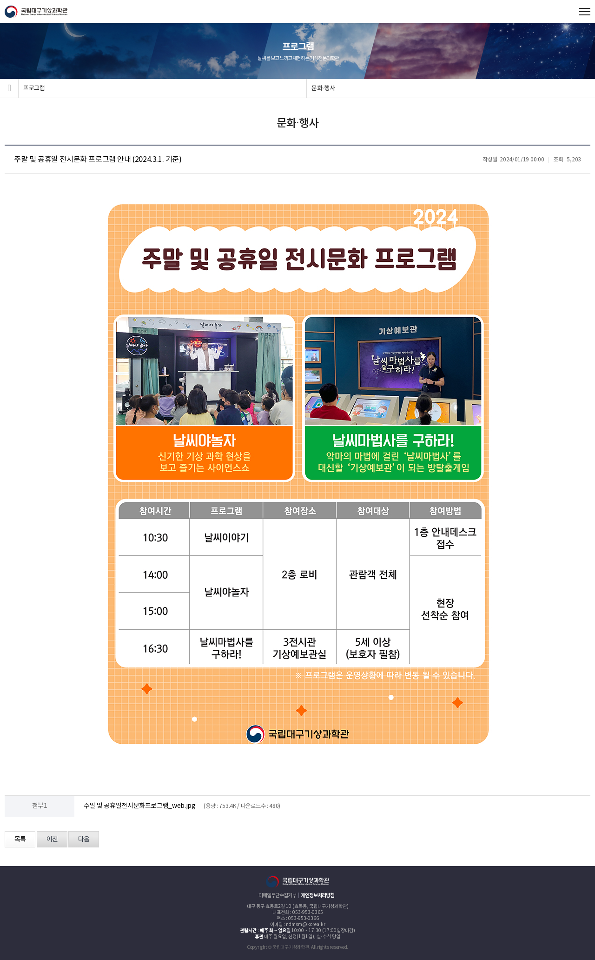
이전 (52, 839)
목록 (20, 839)
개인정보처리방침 (317, 896)
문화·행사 (323, 88)
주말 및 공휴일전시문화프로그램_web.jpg (140, 806)
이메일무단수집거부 (277, 896)
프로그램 (34, 88)
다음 (83, 839)
